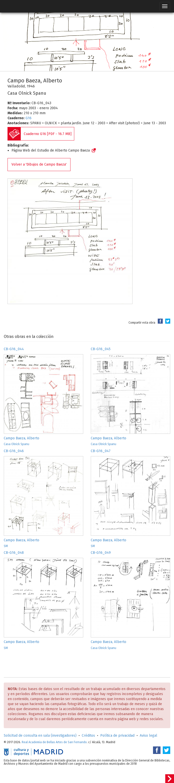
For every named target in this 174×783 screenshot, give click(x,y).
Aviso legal (148, 735)
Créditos (88, 735)
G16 (29, 118)
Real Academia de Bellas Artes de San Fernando (54, 742)
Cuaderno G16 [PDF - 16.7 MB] (48, 134)
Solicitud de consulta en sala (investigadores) (40, 735)
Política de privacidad (117, 735)
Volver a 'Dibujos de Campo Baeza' (39, 164)
